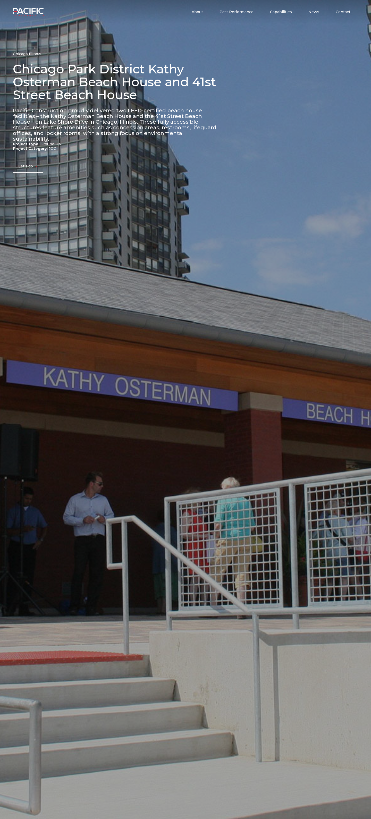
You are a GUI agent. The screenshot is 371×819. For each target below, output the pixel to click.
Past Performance (237, 12)
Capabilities (281, 12)
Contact (343, 12)
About (197, 12)
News (313, 12)
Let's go (25, 166)
